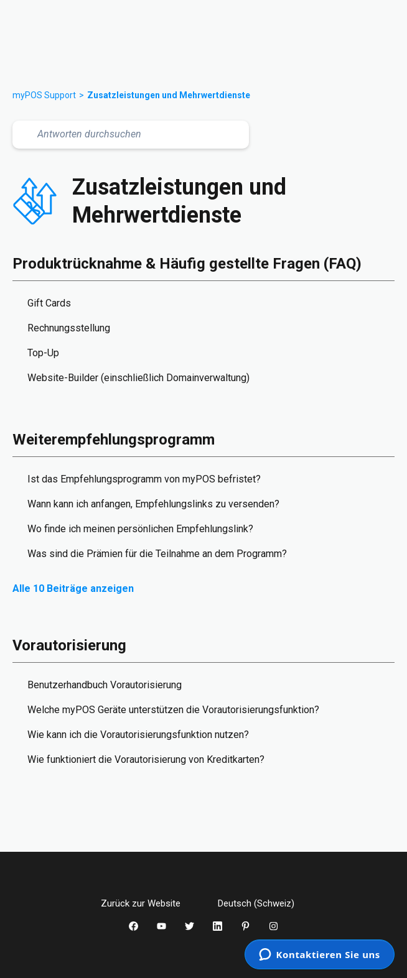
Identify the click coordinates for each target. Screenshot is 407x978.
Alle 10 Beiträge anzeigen (73, 588)
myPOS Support (44, 95)
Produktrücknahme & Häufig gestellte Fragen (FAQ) (187, 263)
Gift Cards (49, 303)
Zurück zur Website (150, 903)
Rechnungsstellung (68, 328)
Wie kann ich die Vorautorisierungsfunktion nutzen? (138, 734)
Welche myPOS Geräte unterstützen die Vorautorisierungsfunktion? (173, 710)
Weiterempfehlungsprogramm (113, 439)
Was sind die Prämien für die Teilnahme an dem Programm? (157, 554)
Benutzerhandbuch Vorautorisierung (104, 685)
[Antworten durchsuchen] (130, 135)
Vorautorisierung (69, 645)
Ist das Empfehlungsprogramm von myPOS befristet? (144, 479)
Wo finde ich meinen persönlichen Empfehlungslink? (140, 529)
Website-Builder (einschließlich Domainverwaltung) (138, 378)
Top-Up (43, 353)
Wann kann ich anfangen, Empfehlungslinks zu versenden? (153, 504)
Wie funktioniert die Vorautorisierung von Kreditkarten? (145, 759)
